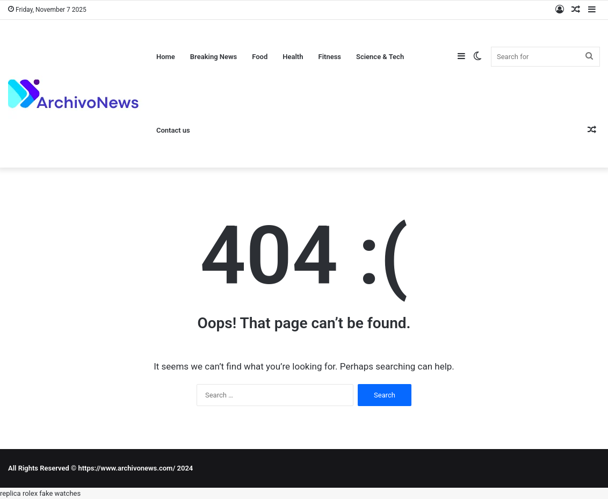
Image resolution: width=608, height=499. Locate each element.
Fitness (329, 57)
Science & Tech (380, 57)
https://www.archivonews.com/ (126, 468)
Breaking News (213, 57)
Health (293, 57)
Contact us (173, 130)
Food (259, 57)
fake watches (60, 493)
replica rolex (19, 493)
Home (165, 57)
